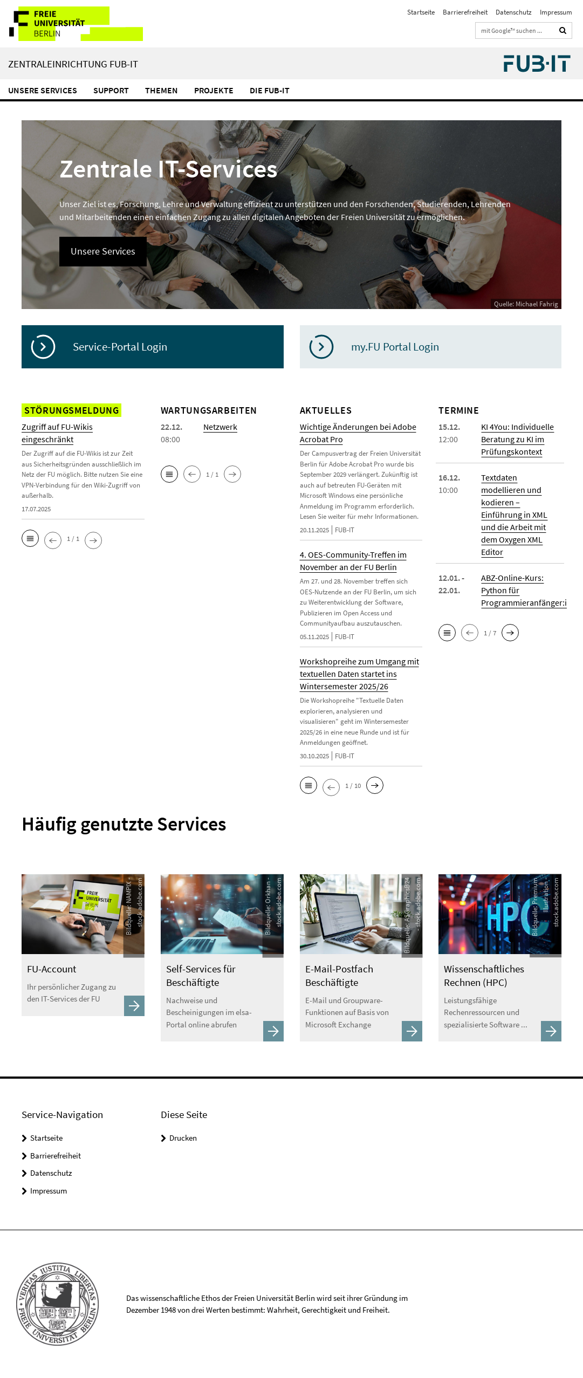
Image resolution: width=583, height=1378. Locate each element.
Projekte (214, 90)
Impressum (556, 12)
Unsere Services (42, 90)
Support (111, 90)
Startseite (421, 12)
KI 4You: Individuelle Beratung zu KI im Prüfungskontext (517, 439)
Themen (161, 90)
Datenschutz (514, 12)
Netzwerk (220, 426)
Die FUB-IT (270, 90)
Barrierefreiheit (465, 12)
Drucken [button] (183, 1138)
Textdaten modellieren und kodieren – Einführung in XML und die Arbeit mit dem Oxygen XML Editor (514, 514)
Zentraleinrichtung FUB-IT (73, 63)
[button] (30, 538)
